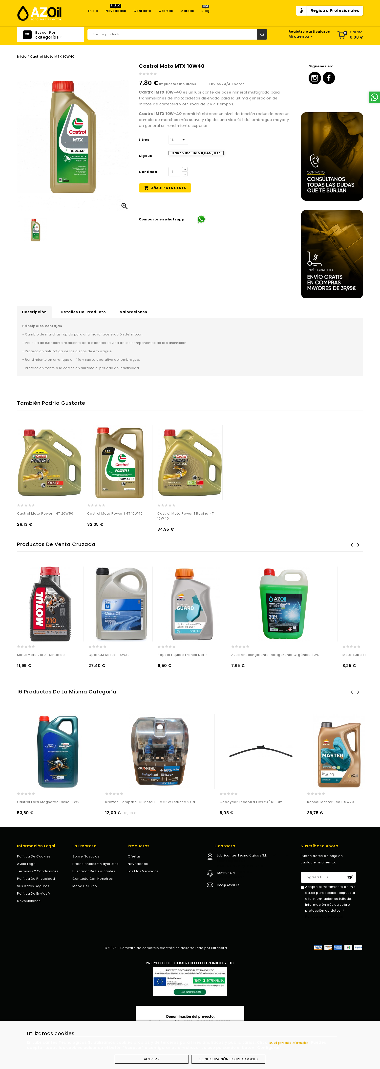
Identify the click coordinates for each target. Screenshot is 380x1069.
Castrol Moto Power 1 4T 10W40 (115, 513)
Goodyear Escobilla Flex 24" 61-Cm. (252, 802)
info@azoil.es (228, 885)
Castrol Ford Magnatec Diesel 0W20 (49, 802)
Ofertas (166, 11)
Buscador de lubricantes (93, 871)
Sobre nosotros (85, 856)
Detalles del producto (83, 311)
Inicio (93, 11)
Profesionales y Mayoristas (95, 863)
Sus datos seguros (33, 886)
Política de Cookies (34, 856)
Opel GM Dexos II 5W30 (109, 654)
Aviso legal (27, 863)
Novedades (116, 11)
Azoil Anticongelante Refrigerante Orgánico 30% (275, 654)
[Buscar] (177, 34)
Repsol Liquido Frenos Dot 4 (183, 654)
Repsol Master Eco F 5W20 (330, 802)
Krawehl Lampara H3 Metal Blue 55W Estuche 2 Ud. (150, 802)
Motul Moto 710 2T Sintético (41, 654)
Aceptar (152, 1059)
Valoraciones (133, 311)
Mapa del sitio (84, 886)
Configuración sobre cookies (228, 1059)
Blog (205, 11)
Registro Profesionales (335, 10)
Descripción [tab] (34, 311)
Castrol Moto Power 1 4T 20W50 (45, 513)
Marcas (187, 11)
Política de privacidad (36, 878)
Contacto (142, 11)
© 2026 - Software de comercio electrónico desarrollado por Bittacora (166, 948)
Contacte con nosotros (92, 878)
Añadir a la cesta (165, 187)
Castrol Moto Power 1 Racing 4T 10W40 (185, 516)
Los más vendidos (143, 871)
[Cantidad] (174, 171)
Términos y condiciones (38, 871)
